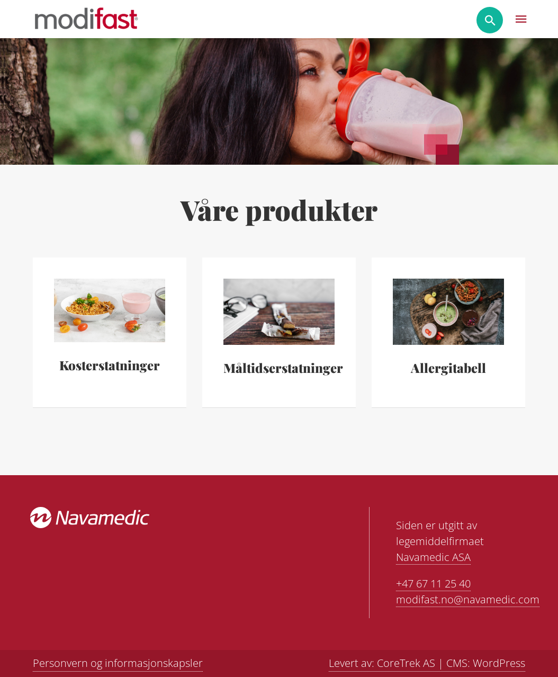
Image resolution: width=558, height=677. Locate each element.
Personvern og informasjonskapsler (118, 663)
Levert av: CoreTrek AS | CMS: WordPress (427, 663)
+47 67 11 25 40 (433, 583)
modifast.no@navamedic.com (467, 599)
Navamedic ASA (433, 557)
